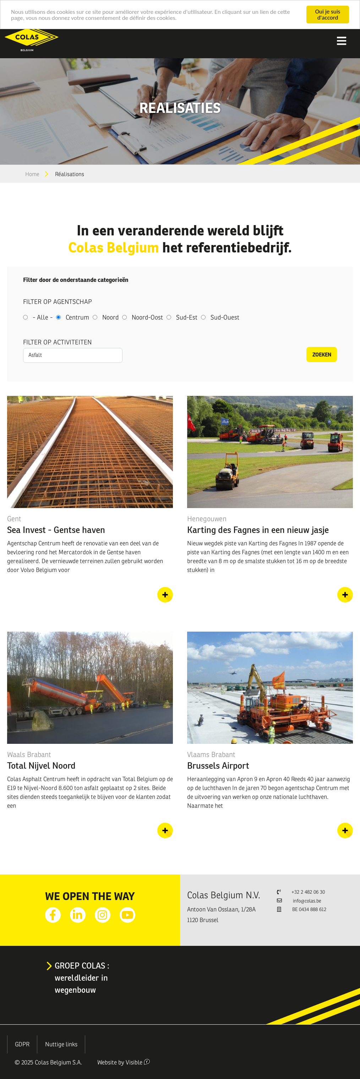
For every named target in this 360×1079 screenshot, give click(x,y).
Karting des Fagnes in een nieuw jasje (258, 529)
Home (32, 174)
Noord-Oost (147, 317)
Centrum (77, 317)
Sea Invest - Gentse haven (56, 529)
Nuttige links (61, 1044)
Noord (110, 317)
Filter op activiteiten (57, 342)
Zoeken (321, 354)
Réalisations (69, 174)
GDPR (22, 1044)
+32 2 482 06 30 (308, 892)
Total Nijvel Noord (41, 765)
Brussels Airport (218, 765)
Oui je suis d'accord (327, 14)
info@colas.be (307, 901)
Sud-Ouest (225, 317)
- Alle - (43, 317)
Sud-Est (186, 317)
